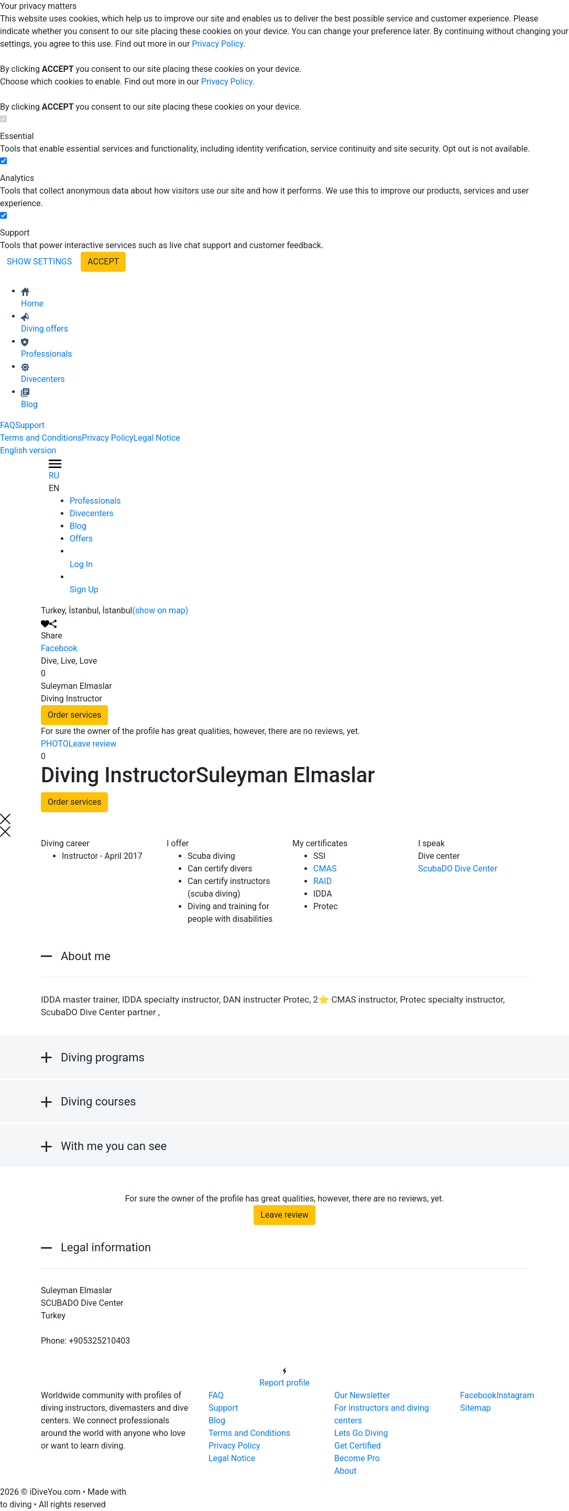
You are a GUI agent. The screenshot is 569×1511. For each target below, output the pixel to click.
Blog (78, 526)
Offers (81, 539)
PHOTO (55, 744)
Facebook (59, 648)
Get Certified (357, 1446)
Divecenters (92, 513)
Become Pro (357, 1458)
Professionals (95, 501)
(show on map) (161, 610)
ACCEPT (103, 262)
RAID (322, 881)
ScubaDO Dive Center (457, 869)
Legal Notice (157, 438)
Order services (74, 715)
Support (30, 425)
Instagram (515, 1395)
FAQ (7, 425)
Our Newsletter (362, 1395)
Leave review (93, 744)
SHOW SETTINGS (39, 262)
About (345, 1471)
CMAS (324, 869)
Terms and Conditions (41, 438)
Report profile (284, 1376)
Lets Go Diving (361, 1433)
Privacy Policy (217, 44)
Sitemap (475, 1408)
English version (28, 450)
